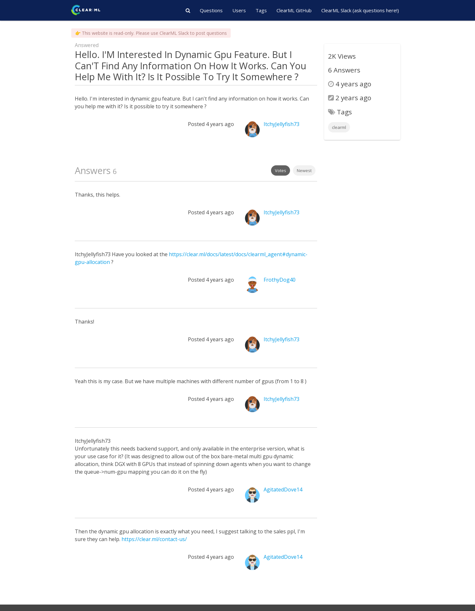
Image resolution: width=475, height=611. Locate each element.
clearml (339, 127)
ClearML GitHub (294, 10)
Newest (304, 170)
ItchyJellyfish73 (281, 124)
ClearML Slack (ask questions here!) (360, 10)
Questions (211, 10)
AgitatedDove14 (283, 489)
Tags (261, 10)
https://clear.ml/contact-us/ (154, 539)
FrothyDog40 (280, 279)
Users (239, 10)
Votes (280, 170)
